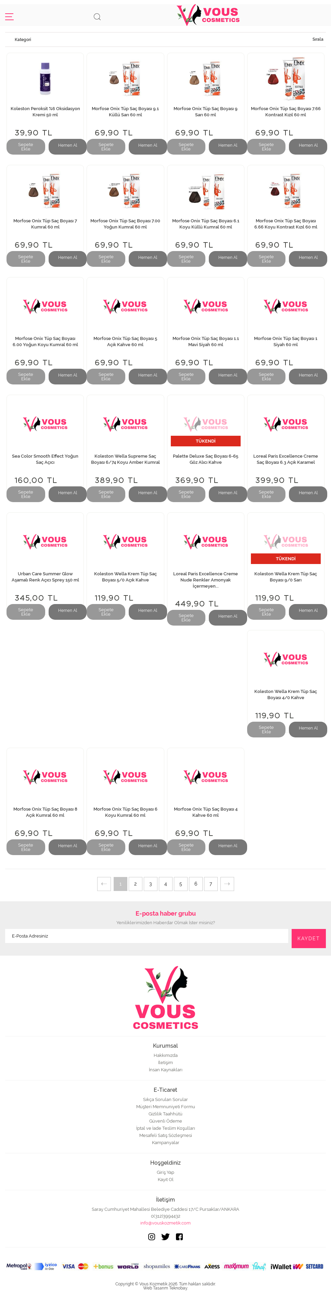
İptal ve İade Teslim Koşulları (165, 1128)
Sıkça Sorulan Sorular (165, 1099)
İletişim (165, 1062)
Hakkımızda (166, 1055)
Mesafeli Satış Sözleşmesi (165, 1135)
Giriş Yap (165, 1172)
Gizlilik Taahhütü (165, 1113)
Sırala (318, 39)
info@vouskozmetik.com (165, 1223)
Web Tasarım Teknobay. (165, 1288)
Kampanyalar (165, 1142)
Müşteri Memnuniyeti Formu (165, 1106)
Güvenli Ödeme (165, 1121)
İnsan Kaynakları (165, 1069)
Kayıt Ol (166, 1179)
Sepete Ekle (25, 147)
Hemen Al (67, 145)
